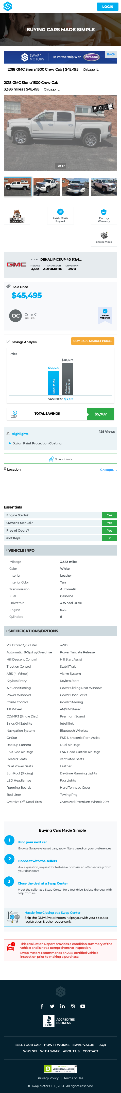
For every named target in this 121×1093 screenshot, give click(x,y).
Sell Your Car (28, 1045)
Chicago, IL (108, 470)
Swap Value (83, 1045)
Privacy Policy (48, 1078)
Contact (90, 1051)
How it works (56, 1045)
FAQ (101, 1045)
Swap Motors (40, 1086)
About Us (71, 1051)
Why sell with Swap (41, 1051)
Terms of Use (73, 1078)
